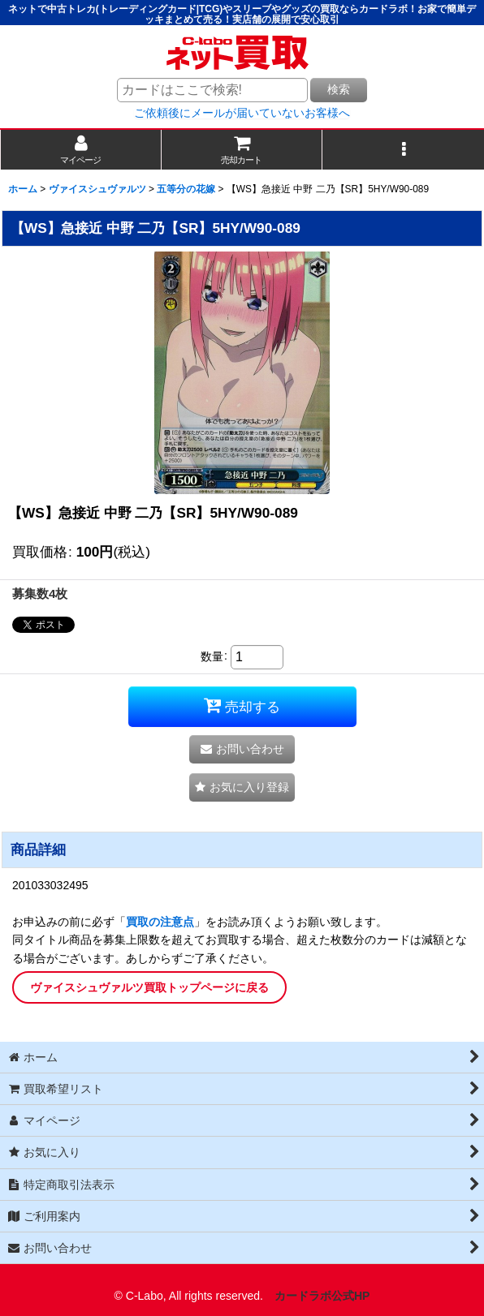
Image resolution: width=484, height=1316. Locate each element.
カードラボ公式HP (322, 1295)
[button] (403, 150)
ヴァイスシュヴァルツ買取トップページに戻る (149, 987)
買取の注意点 (160, 921)
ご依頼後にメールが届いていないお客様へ (242, 112)
